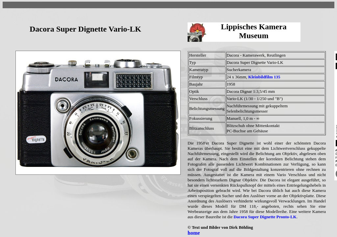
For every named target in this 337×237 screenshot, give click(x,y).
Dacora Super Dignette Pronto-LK (265, 216)
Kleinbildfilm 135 (264, 76)
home (194, 233)
